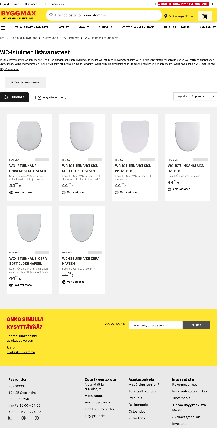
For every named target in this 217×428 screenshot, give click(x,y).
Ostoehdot (137, 413)
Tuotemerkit (181, 399)
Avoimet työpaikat (186, 418)
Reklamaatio (138, 406)
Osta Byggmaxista (100, 381)
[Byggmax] (18, 15)
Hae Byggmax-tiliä (99, 411)
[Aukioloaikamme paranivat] (184, 4)
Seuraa (196, 326)
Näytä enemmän (9, 71)
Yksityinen (31, 4)
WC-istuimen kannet (26, 84)
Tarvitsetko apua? (142, 393)
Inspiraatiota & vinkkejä (190, 393)
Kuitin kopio (137, 420)
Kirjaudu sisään (9, 4)
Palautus (135, 399)
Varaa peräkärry (98, 404)
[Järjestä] (195, 98)
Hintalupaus (94, 397)
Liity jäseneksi (95, 417)
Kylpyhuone (50, 39)
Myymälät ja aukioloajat (94, 388)
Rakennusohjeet (184, 386)
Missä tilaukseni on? (144, 386)
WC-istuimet (71, 39)
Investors (179, 425)
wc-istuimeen (33, 61)
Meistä (177, 412)
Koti (2, 39)
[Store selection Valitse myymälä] (178, 16)
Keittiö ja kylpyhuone (24, 39)
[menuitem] (3, 28)
